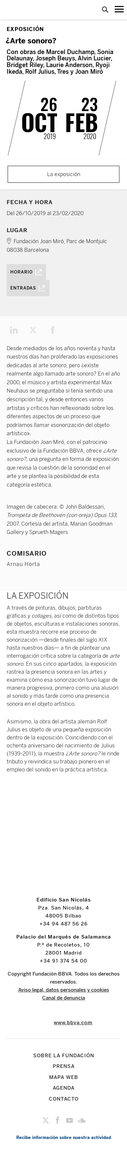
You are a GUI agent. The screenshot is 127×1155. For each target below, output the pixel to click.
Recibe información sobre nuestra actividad (63, 1137)
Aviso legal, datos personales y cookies (63, 990)
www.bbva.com (73, 1023)
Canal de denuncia (63, 998)
